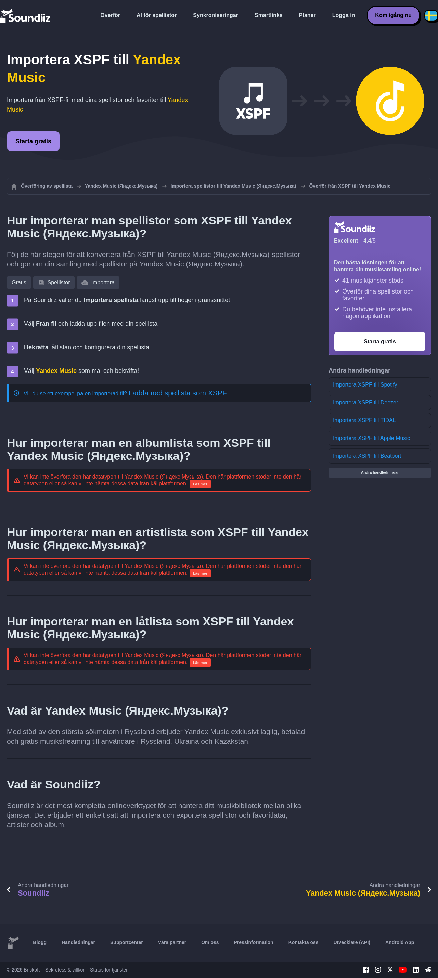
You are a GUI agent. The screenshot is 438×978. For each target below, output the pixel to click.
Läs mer (200, 484)
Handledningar (78, 942)
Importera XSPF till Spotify (365, 385)
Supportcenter (126, 942)
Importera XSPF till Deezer (365, 402)
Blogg (40, 942)
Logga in (343, 15)
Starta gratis (33, 141)
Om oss (210, 942)
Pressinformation (253, 942)
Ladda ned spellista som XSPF (178, 393)
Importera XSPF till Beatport (367, 456)
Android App (399, 942)
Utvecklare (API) (352, 942)
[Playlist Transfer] (25, 15)
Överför (110, 15)
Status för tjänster (109, 970)
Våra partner (172, 942)
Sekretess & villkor (65, 970)
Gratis (19, 282)
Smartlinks (269, 15)
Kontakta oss (303, 942)
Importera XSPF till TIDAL (364, 420)
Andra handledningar (380, 472)
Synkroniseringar (215, 15)
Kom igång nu (393, 15)
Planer (307, 15)
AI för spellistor (157, 15)
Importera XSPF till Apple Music (371, 438)
